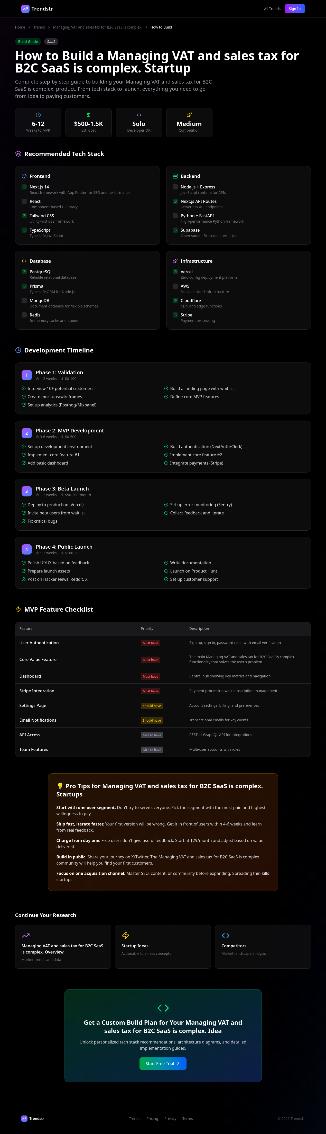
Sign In (295, 8)
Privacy (170, 1118)
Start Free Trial (163, 1063)
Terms (187, 1118)
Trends (39, 27)
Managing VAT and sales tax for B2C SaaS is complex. (97, 27)
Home (20, 27)
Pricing (152, 1118)
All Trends (272, 8)
